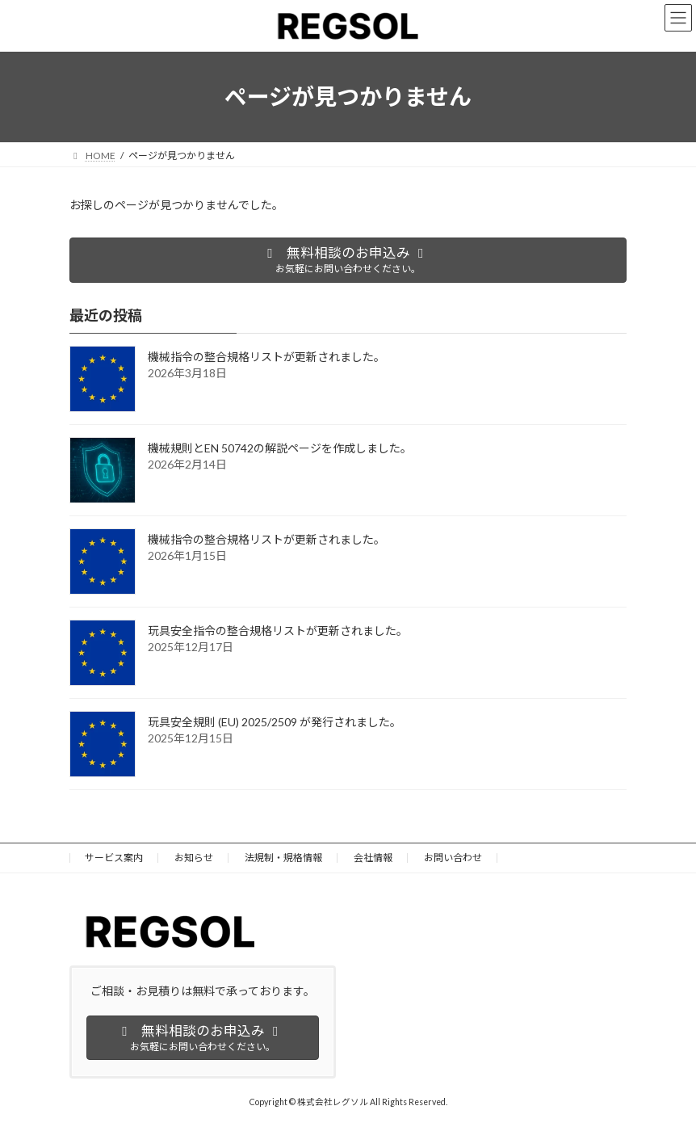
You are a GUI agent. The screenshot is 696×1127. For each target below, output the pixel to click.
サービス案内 (114, 858)
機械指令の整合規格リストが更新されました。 (266, 357)
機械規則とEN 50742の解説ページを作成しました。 (280, 448)
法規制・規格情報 (283, 858)
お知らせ (193, 858)
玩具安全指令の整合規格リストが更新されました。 (278, 630)
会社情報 (373, 858)
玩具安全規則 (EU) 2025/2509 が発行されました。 (274, 722)
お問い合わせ (453, 858)
